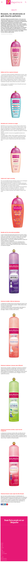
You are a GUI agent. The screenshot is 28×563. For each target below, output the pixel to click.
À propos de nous (4, 559)
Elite (2, 554)
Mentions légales (4, 558)
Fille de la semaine (4, 553)
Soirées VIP (3, 551)
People (2, 544)
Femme (2, 550)
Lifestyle (2, 547)
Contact (2, 556)
